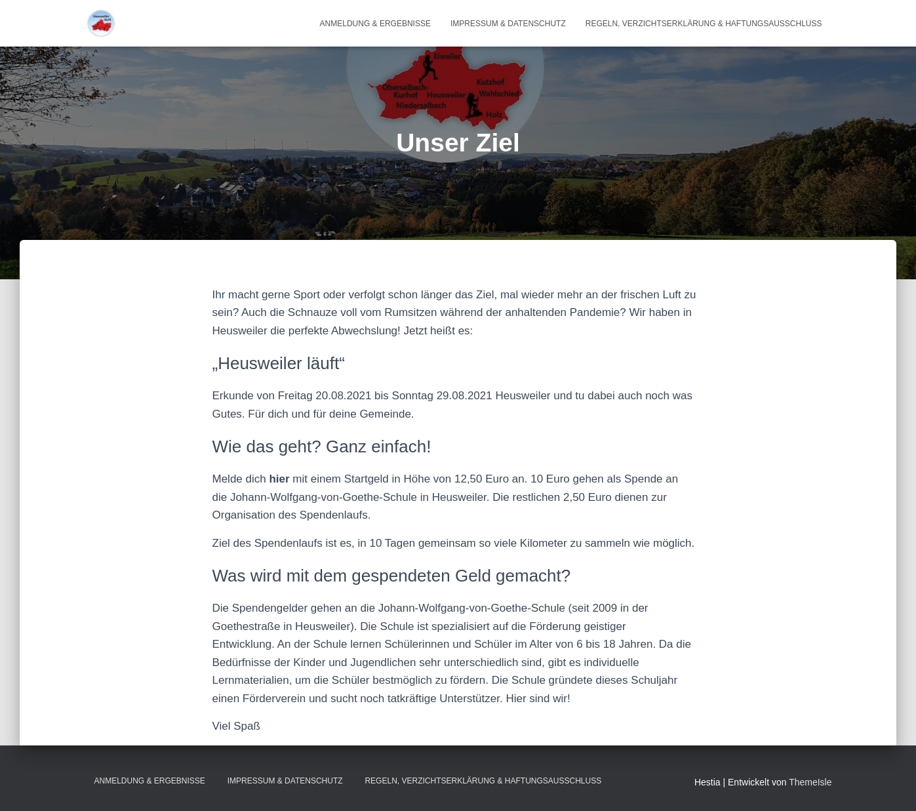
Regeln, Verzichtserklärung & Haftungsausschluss (704, 23)
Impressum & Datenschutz (508, 23)
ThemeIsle (810, 782)
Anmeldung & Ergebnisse (375, 23)
